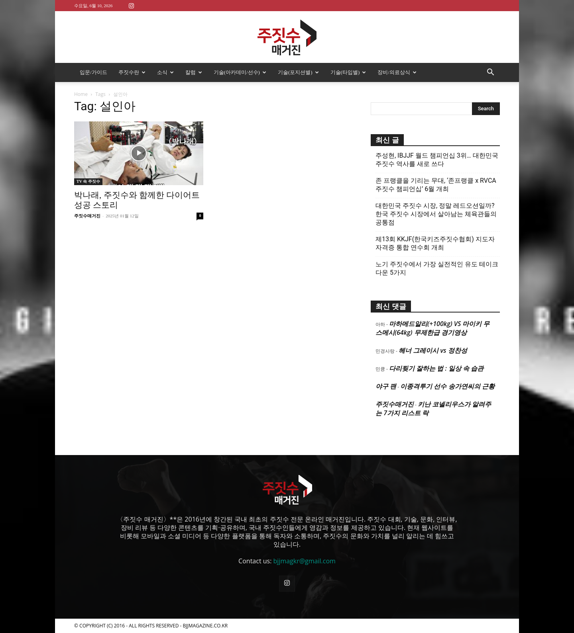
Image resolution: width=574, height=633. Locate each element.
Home (81, 94)
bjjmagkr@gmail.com (304, 561)
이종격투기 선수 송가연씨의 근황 (447, 386)
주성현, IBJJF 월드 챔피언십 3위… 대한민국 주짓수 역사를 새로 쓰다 (436, 160)
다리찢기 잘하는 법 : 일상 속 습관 (436, 368)
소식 (165, 72)
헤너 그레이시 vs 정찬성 (433, 350)
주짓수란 (131, 72)
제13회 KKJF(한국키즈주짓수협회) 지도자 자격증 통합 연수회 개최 (435, 243)
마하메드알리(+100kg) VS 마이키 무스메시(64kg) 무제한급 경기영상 (432, 328)
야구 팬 (385, 386)
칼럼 (193, 72)
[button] (490, 72)
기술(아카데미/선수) (240, 72)
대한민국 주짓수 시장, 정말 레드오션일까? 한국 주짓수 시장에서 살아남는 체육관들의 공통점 (436, 214)
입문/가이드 (93, 72)
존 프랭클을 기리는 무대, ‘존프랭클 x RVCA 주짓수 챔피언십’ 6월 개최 (435, 185)
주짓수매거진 (87, 215)
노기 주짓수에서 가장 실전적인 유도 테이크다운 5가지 (436, 268)
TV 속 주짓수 (88, 181)
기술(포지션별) (298, 72)
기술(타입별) (348, 72)
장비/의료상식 (397, 72)
